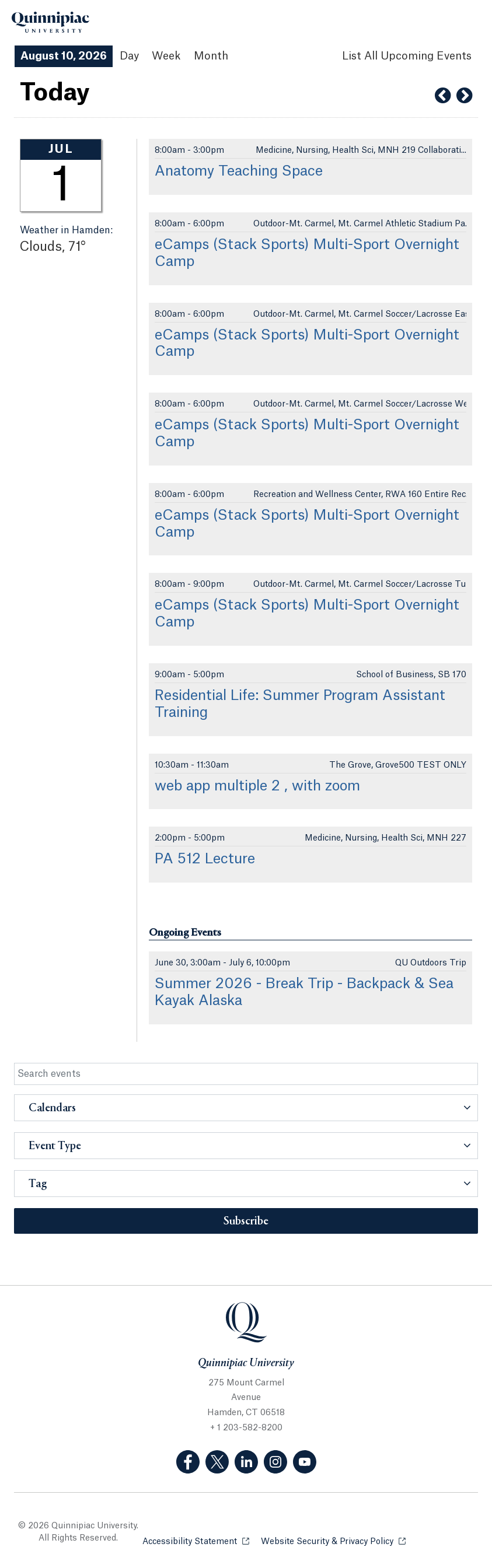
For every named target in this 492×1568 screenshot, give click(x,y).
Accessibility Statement (195, 1541)
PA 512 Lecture (205, 859)
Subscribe (246, 1221)
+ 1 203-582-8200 (246, 1428)
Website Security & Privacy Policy (333, 1541)
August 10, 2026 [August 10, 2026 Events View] (63, 56)
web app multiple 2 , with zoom (257, 786)
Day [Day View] (129, 56)
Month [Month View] (211, 56)
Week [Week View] (166, 56)
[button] (246, 1107)
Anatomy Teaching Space (239, 171)
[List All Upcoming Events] (406, 56)
